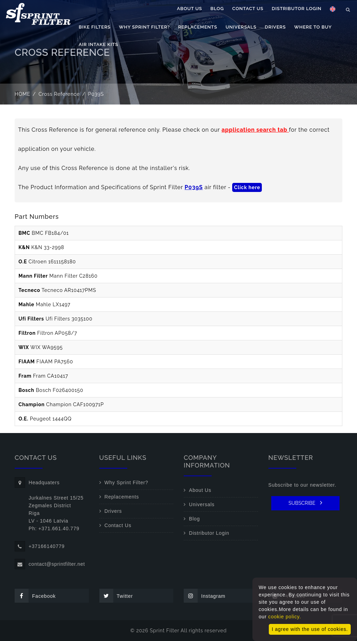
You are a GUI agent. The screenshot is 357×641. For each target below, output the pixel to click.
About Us (189, 36)
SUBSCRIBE (305, 503)
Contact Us (248, 36)
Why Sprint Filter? (144, 54)
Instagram (204, 596)
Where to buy (313, 54)
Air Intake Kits (98, 72)
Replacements (197, 54)
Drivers (275, 54)
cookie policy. (284, 616)
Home (22, 94)
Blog (217, 36)
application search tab (255, 129)
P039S (194, 187)
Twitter (116, 596)
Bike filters (95, 54)
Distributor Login (296, 36)
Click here (247, 187)
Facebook (35, 596)
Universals (241, 54)
